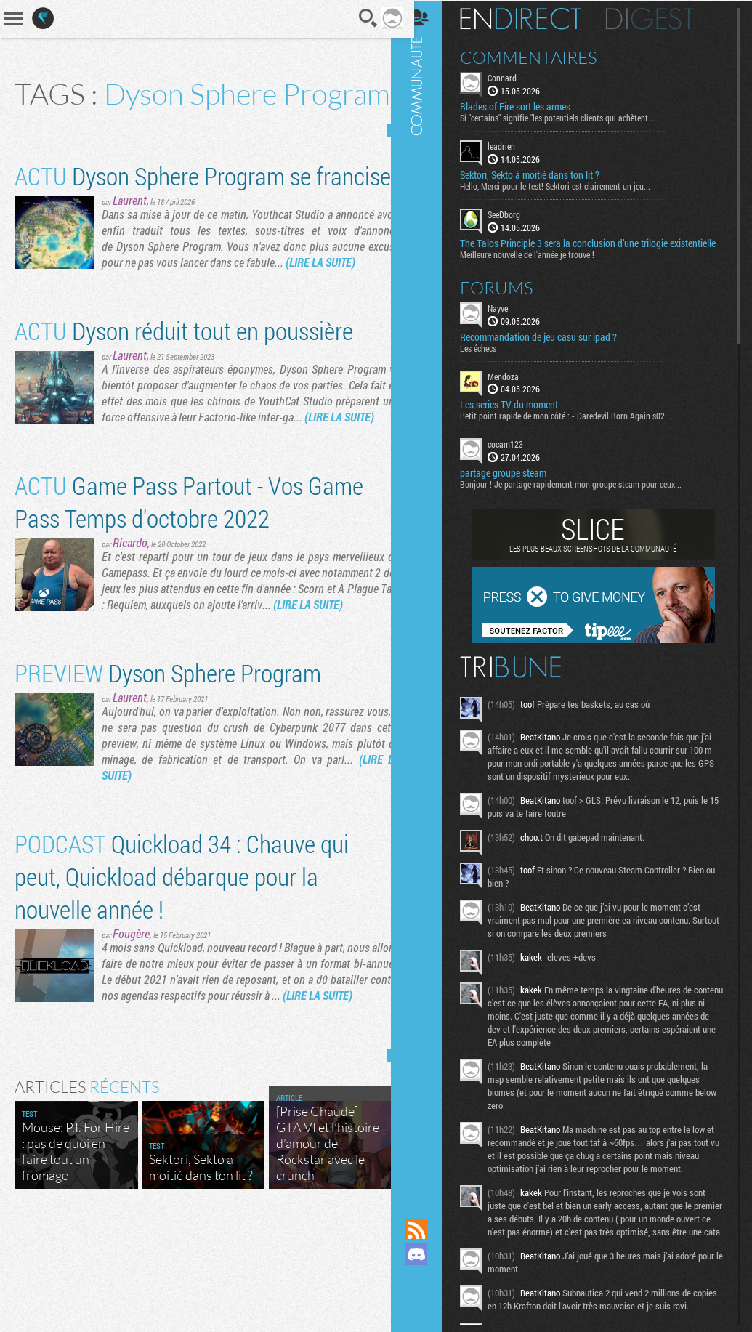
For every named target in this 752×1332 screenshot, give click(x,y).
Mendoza (515, 386)
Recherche (357, 18)
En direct (533, 18)
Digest (662, 18)
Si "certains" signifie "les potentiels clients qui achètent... (569, 117)
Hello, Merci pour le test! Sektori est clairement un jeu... (567, 185)
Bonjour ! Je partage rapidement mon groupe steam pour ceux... (583, 495)
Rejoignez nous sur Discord (429, 1254)
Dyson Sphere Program (168, 764)
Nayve (510, 318)
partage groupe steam (515, 484)
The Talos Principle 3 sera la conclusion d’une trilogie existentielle (576, 247)
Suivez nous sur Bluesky (429, 1304)
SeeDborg (516, 213)
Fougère (131, 1025)
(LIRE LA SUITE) (354, 322)
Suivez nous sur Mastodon (429, 1279)
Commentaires (541, 57)
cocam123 (517, 455)
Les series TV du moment (521, 415)
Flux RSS (429, 1229)
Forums (509, 298)
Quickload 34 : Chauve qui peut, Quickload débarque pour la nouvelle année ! (182, 968)
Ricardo (130, 618)
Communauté (429, 595)
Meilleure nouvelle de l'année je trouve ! (539, 264)
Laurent (130, 260)
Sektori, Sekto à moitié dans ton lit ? (542, 174)
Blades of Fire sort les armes (527, 106)
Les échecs (490, 358)
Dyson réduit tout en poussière (184, 390)
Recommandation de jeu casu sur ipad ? (550, 347)
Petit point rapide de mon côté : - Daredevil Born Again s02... (578, 426)
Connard (514, 77)
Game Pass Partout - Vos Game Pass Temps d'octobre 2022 (189, 577)
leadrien (513, 145)
